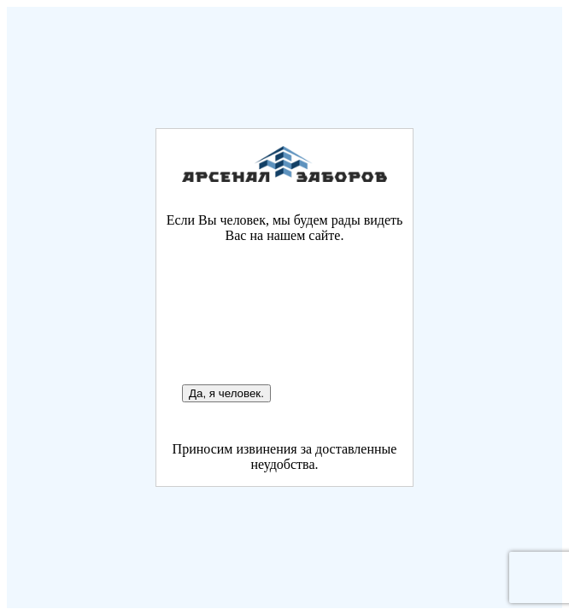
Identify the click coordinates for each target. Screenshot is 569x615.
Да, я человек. (226, 393)
